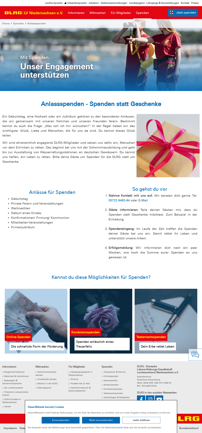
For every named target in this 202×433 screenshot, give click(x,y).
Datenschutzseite (114, 427)
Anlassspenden (36, 23)
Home (6, 23)
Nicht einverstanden (101, 420)
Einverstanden (60, 420)
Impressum (10, 428)
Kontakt (185, 3)
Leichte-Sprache (53, 3)
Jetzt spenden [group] (182, 12)
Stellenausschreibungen (114, 3)
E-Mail (143, 200)
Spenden (18, 23)
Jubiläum (94, 3)
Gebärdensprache (75, 3)
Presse (195, 3)
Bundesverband (188, 428)
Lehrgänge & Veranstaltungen (162, 3)
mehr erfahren (141, 420)
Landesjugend (137, 3)
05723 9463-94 (119, 200)
